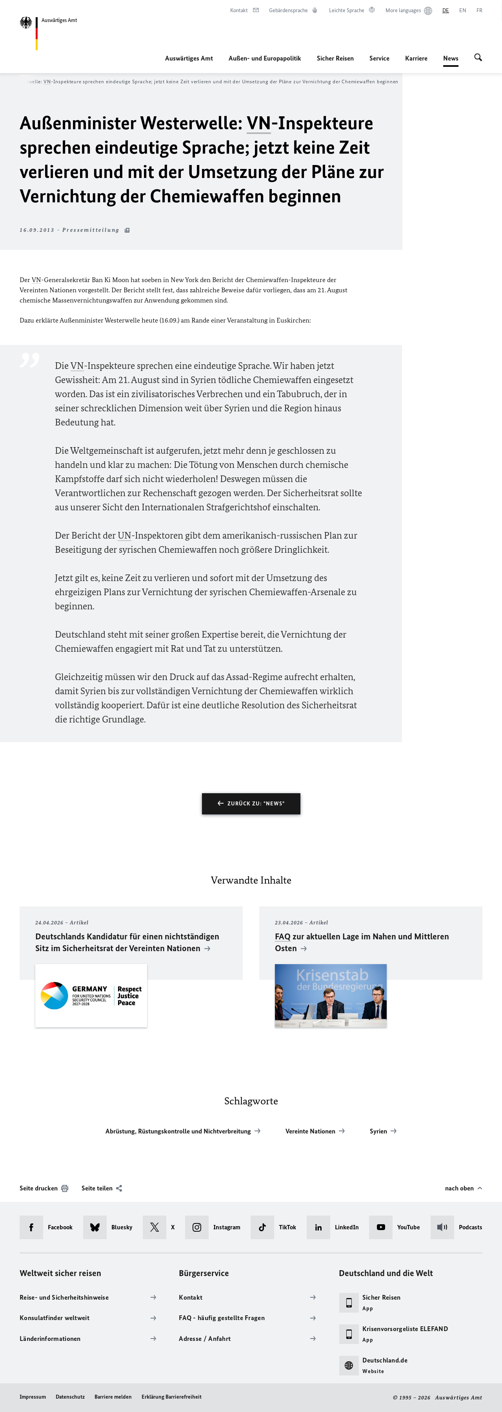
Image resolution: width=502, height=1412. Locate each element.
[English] (462, 11)
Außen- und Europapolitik (265, 58)
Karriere (416, 58)
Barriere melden (113, 1397)
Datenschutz (70, 1397)
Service (379, 58)
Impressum (33, 1397)
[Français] (479, 11)
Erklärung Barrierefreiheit (172, 1397)
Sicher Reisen (335, 58)
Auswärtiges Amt (189, 58)
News (450, 58)
